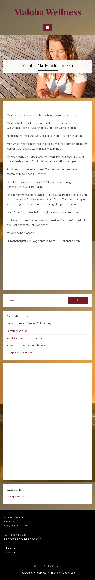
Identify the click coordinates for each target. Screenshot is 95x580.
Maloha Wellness (47, 12)
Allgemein (14, 496)
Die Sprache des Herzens (20, 352)
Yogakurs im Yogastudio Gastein (24, 338)
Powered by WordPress (33, 572)
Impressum (9, 552)
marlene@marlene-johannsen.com (22, 538)
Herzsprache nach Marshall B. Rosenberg (29, 323)
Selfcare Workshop (17, 331)
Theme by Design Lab (63, 572)
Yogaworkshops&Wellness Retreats (26, 345)
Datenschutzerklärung (15, 548)
